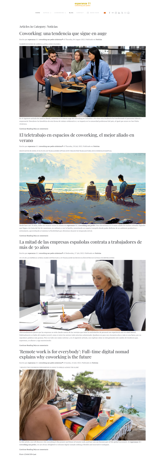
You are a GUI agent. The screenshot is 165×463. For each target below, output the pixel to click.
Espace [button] (47, 12)
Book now (93, 13)
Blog (71, 12)
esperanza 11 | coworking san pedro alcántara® (45, 39)
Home (37, 12)
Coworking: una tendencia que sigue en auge (63, 33)
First (21, 454)
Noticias (99, 39)
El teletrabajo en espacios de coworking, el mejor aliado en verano (76, 137)
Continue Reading (26, 129)
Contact (80, 12)
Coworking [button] (60, 12)
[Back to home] (82, 4)
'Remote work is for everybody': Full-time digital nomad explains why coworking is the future (74, 354)
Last (34, 454)
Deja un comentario (40, 129)
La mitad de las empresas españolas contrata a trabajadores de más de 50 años (80, 244)
